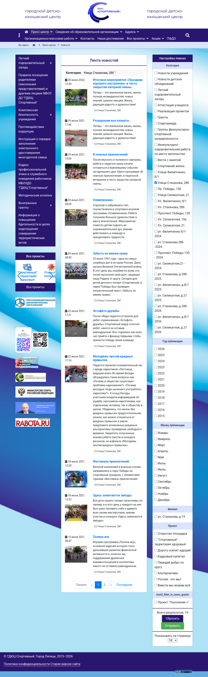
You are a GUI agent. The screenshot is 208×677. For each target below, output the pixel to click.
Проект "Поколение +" (171, 602)
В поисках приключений (110, 154)
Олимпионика (103, 200)
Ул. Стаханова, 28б (169, 207)
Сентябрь (162, 481)
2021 (159, 379)
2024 (159, 361)
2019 (159, 391)
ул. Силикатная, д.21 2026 (170, 330)
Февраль (162, 439)
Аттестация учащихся (171, 105)
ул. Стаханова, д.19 (169, 516)
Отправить (172, 626)
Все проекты (35, 287)
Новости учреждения (171, 73)
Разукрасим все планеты (111, 120)
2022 (159, 373)
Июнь (160, 463)
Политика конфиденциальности (27, 664)
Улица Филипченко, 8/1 (170, 174)
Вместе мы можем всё (172, 585)
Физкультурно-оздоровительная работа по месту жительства (172, 149)
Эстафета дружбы (106, 311)
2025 (159, 355)
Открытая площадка (170, 533)
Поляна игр (101, 537)
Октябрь (162, 488)
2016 (159, 410)
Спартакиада (165, 123)
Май (159, 457)
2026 (159, 349)
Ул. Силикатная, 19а (170, 219)
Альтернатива (166, 573)
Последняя (124, 585)
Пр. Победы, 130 (167, 189)
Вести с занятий (167, 160)
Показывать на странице (173, 638)
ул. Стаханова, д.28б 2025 (170, 276)
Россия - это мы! (167, 579)
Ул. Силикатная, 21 (169, 225)
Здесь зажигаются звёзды (112, 495)
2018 (159, 398)
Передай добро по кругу (169, 565)
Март (159, 445)
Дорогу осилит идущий (172, 550)
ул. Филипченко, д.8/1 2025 (171, 287)
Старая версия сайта (65, 664)
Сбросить (172, 618)
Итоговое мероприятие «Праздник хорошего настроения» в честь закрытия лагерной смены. (118, 83)
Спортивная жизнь (169, 166)
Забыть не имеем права (110, 253)
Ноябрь (161, 494)
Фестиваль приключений (111, 461)
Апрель (161, 451)
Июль (160, 469)
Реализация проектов (171, 111)
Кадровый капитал (169, 556)
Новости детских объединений (168, 81)
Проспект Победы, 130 (172, 213)
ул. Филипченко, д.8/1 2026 (171, 319)
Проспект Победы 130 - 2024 (172, 255)
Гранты (161, 117)
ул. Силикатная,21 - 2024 (169, 266)
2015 (159, 416)
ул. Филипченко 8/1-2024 (170, 234)
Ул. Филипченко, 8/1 (170, 201)
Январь (161, 433)
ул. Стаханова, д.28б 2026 (170, 308)
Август (160, 475)
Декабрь (162, 500)
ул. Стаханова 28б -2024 (168, 244)
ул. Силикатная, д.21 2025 (170, 298)
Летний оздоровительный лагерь (167, 94)
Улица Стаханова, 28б (107, 110)
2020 (159, 385)
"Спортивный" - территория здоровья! (170, 542)
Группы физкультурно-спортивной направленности (172, 134)
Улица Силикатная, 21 (171, 195)
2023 (159, 367)
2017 (159, 404)
